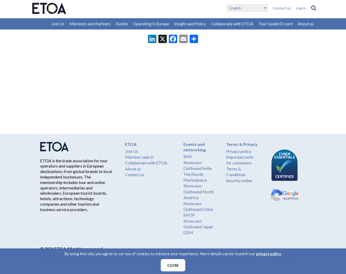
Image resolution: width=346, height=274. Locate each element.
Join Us (57, 23)
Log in (301, 8)
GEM (188, 232)
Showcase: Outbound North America (198, 191)
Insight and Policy (190, 23)
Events (122, 23)
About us (306, 23)
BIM (187, 156)
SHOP (189, 214)
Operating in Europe (151, 23)
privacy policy (268, 253)
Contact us (282, 8)
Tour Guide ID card (275, 23)
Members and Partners (90, 23)
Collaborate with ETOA (232, 23)
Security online (239, 180)
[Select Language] (247, 7)
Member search (139, 156)
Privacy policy (238, 151)
